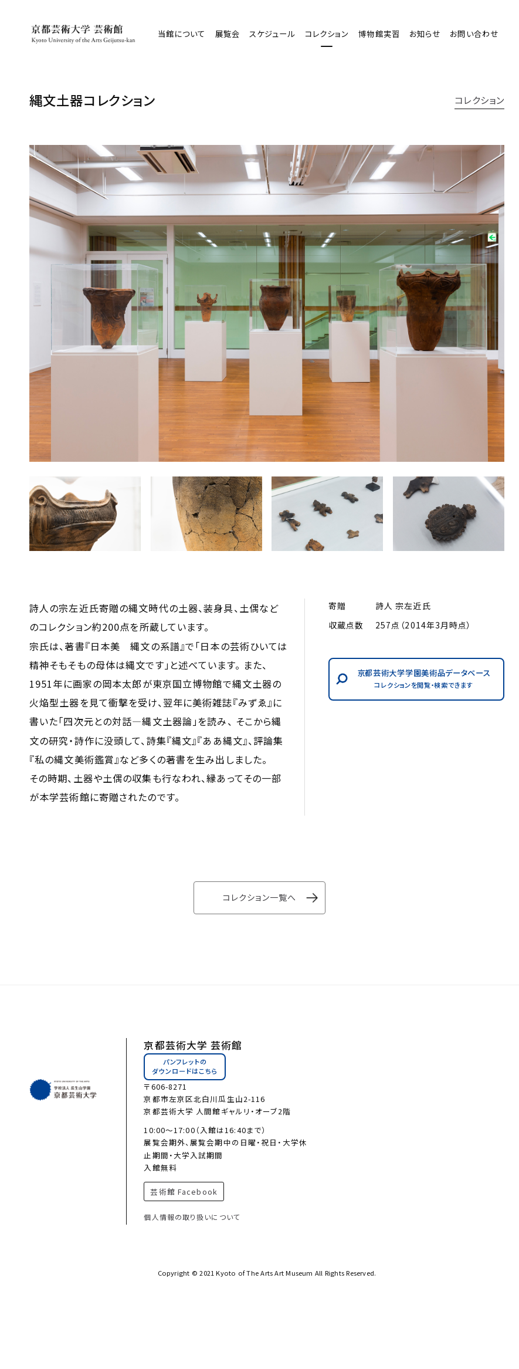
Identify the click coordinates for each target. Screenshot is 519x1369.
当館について (182, 33)
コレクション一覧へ (259, 897)
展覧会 (227, 33)
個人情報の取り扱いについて (192, 1217)
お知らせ (424, 33)
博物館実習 (379, 33)
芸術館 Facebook (183, 1191)
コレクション (327, 33)
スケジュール (272, 33)
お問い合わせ (474, 33)
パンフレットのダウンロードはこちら (185, 1066)
